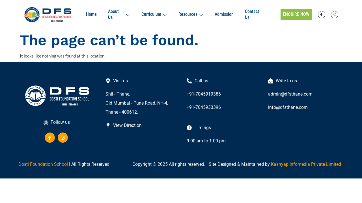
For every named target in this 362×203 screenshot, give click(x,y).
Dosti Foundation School (43, 164)
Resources (190, 14)
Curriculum (154, 14)
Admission (224, 14)
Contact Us (252, 14)
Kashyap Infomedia (290, 164)
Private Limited (326, 164)
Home (91, 14)
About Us (119, 14)
